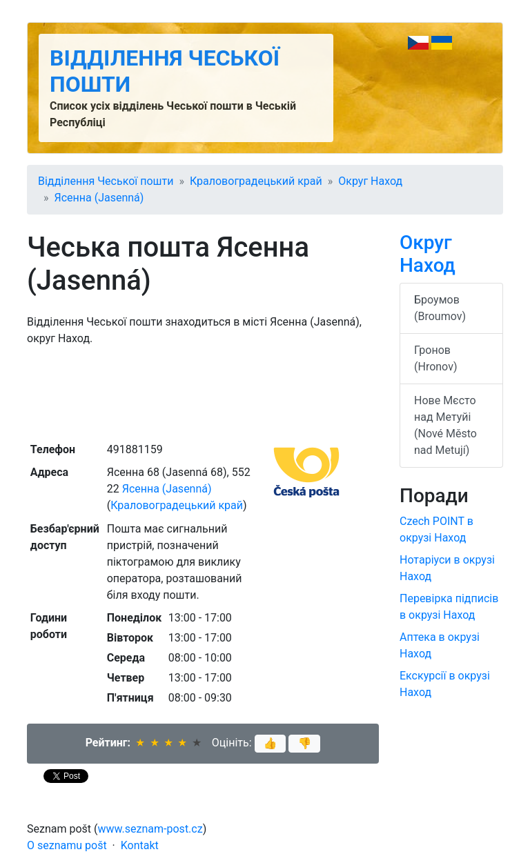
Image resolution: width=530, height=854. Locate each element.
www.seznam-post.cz (150, 828)
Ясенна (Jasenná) (99, 197)
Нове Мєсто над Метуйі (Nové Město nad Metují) (445, 425)
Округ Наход (370, 181)
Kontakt (140, 845)
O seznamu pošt (67, 845)
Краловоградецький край (256, 181)
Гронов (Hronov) (435, 358)
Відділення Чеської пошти (105, 181)
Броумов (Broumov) (440, 308)
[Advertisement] (203, 392)
